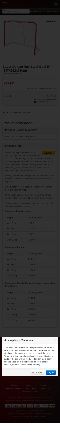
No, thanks (37, 372)
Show (36, 364)
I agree (51, 372)
